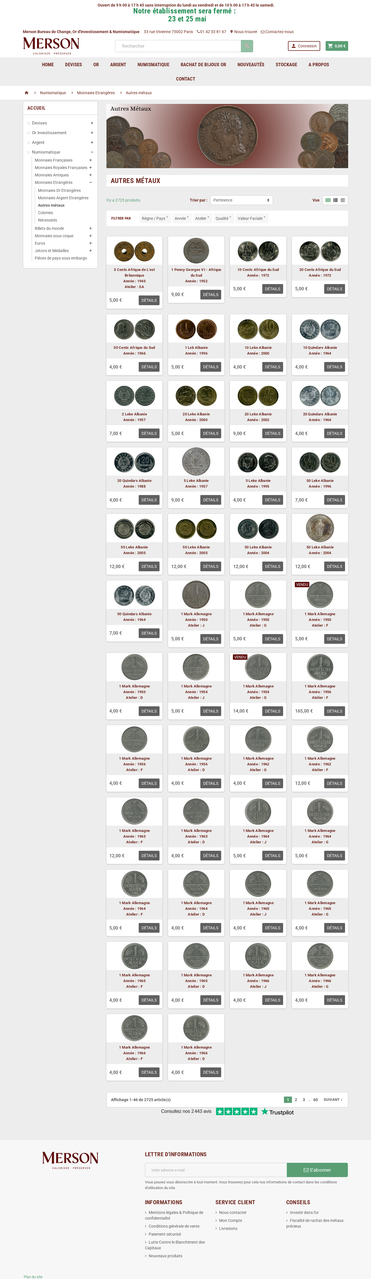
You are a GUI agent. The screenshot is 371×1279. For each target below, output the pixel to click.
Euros (40, 243)
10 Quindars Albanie (320, 347)
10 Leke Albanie (258, 347)
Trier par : (198, 200)
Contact (185, 79)
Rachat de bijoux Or (203, 64)
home (48, 64)
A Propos (319, 64)
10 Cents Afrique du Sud (258, 270)
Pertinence (222, 200)
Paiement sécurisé (165, 1215)
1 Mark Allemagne (196, 614)
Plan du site (33, 1258)
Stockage (286, 64)
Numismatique (46, 152)
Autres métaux (51, 205)
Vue (316, 200)
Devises (39, 123)
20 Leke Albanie (196, 414)
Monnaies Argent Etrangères (63, 198)
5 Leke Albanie (196, 480)
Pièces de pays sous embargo (61, 258)
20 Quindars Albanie (320, 414)
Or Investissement (49, 132)
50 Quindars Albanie (134, 614)
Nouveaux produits (165, 1237)
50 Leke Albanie (320, 480)
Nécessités (47, 220)
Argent (38, 142)
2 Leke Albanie (134, 414)
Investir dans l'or (304, 1193)
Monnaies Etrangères (53, 182)
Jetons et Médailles (52, 250)
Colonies (45, 212)
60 (315, 1099)
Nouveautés (250, 64)
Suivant (334, 1099)
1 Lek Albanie (196, 347)
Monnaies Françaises (53, 160)
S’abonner (317, 1151)
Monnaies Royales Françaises (61, 167)
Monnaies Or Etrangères (59, 190)
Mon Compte (230, 1201)
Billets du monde (49, 228)
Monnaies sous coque (54, 236)
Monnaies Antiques (52, 175)
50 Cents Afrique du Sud (134, 347)
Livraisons (228, 1209)
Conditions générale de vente (174, 1207)
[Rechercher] (184, 46)
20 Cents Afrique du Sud (320, 270)
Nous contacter (233, 1193)
